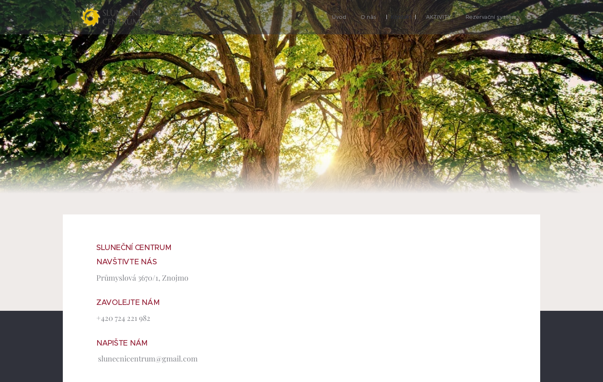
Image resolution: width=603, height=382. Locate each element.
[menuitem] (339, 17)
